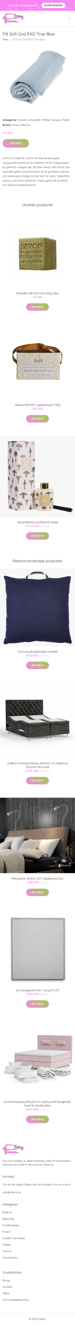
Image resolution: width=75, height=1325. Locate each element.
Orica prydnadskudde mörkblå (37, 651)
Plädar (66, 120)
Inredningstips (11, 1225)
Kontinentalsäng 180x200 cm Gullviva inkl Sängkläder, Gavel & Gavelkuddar (38, 1103)
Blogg (6, 1280)
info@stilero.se (12, 1192)
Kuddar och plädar (29, 120)
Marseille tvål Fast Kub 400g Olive (37, 293)
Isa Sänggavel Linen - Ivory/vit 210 (37, 990)
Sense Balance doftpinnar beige (37, 522)
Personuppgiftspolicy (15, 1299)
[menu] (69, 18)
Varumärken (10, 1257)
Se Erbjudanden (53, 5)
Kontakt (7, 1286)
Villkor (6, 1293)
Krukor (7, 1231)
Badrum (7, 1212)
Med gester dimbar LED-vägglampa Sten (37, 878)
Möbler (46, 120)
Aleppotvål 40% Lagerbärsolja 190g (37, 405)
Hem (5, 39)
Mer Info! (16, 143)
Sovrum (7, 1251)
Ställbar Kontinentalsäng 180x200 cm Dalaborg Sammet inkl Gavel (37, 765)
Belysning (8, 1218)
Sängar (56, 120)
